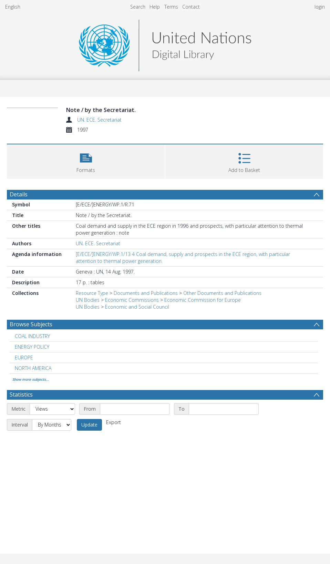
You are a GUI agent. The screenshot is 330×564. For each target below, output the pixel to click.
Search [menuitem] (137, 6)
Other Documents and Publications (222, 293)
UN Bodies (88, 300)
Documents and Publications (146, 293)
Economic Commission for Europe (202, 300)
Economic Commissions (132, 300)
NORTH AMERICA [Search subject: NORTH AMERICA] (33, 368)
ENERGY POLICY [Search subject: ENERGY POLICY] (32, 346)
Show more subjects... (30, 379)
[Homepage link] (165, 43)
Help (154, 6)
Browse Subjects (31, 324)
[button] (86, 160)
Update (89, 424)
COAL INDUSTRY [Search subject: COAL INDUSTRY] (32, 336)
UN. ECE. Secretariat (99, 119)
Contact (191, 6)
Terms (171, 6)
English (12, 6)
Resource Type (92, 293)
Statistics (21, 394)
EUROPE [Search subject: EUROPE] (24, 357)
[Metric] (52, 409)
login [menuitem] (319, 6)
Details (19, 194)
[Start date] (135, 409)
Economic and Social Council (137, 307)
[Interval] (51, 425)
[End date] (224, 409)
